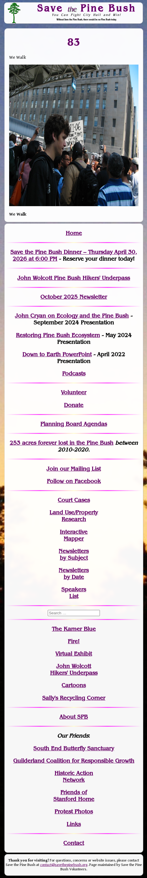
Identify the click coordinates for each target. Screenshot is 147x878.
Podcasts (73, 373)
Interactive (73, 532)
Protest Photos (73, 811)
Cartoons (74, 685)
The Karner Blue (74, 629)
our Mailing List (79, 468)
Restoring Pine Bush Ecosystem (58, 335)
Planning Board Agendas (73, 424)
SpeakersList (73, 593)
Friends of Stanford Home (73, 795)
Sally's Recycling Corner (73, 698)
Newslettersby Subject (74, 554)
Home (74, 233)
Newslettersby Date (74, 573)
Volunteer (73, 392)
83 (73, 41)
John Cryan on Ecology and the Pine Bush (72, 315)
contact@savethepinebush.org (63, 865)
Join (52, 468)
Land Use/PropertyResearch (73, 516)
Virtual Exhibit (73, 653)
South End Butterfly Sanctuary (73, 748)
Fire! (74, 641)
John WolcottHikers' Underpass (74, 669)
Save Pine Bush (86, 8)
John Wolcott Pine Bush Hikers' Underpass (73, 278)
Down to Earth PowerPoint (57, 354)
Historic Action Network (73, 776)
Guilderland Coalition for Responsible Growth (73, 760)
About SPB (74, 716)
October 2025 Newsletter (73, 296)
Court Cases (74, 500)
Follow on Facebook (74, 481)
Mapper (74, 538)
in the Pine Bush (79, 442)
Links (74, 824)
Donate (73, 405)
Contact (73, 843)
